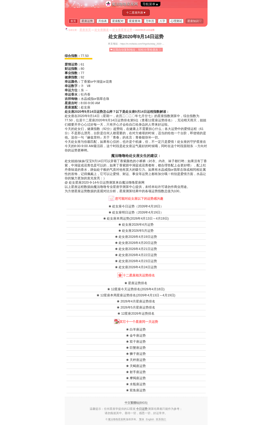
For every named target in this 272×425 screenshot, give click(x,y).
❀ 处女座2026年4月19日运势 (136, 237)
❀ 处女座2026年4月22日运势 (136, 255)
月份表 (102, 21)
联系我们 (161, 419)
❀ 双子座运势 (136, 341)
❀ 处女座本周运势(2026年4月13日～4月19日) (136, 218)
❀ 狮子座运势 (136, 354)
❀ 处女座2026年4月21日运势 (136, 249)
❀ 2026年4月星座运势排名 (136, 301)
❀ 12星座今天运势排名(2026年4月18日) (135, 289)
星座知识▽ (194, 21)
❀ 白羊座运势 (136, 329)
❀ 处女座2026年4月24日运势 (136, 267)
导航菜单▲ (151, 4)
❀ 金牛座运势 (136, 335)
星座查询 (134, 21)
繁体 (141, 419)
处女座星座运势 (122, 29)
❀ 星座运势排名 (135, 283)
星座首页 (85, 29)
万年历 (150, 21)
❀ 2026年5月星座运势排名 (136, 307)
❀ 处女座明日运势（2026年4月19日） (136, 212)
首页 (73, 21)
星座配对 (118, 21)
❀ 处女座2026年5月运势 (135, 230)
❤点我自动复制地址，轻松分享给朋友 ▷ (136, 49)
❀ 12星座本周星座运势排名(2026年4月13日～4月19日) (136, 295)
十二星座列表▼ (136, 12)
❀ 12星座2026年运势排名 (136, 313)
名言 (129, 137)
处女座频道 (101, 29)
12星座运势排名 (159, 120)
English (150, 419)
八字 (162, 21)
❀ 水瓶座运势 (136, 384)
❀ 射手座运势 (136, 372)
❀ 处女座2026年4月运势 (135, 224)
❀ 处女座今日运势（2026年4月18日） (136, 206)
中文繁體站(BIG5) (136, 402)
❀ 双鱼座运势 (136, 390)
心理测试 (176, 21)
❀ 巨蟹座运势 (136, 347)
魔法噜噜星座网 (125, 4)
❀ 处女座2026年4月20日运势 (136, 243)
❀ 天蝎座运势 (136, 366)
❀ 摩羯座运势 (136, 378)
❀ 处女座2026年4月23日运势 (136, 261)
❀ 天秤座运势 (136, 360)
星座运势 (87, 21)
